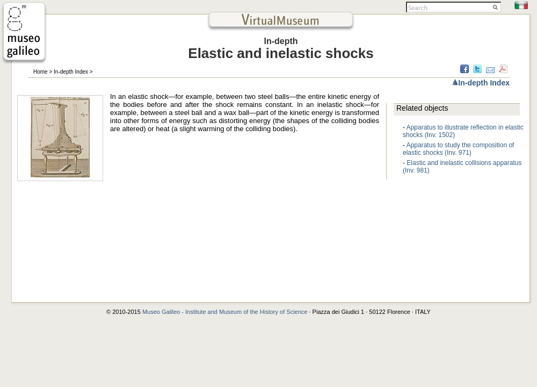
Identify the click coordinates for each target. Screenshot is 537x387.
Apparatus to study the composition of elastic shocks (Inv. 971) (458, 148)
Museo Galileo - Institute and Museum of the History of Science (225, 312)
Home (40, 72)
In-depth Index (71, 72)
